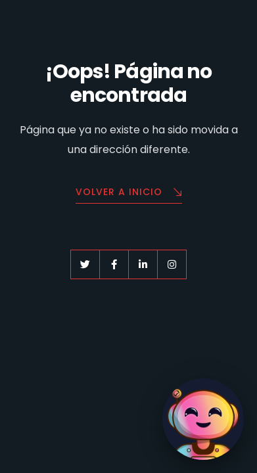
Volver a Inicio (129, 193)
